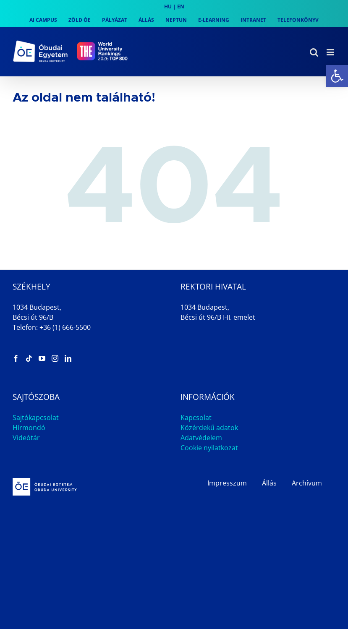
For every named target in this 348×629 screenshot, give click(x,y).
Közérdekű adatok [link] (209, 427)
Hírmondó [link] (29, 427)
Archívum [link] (307, 483)
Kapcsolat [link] (196, 417)
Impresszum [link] (227, 483)
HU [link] (168, 6)
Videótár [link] (26, 437)
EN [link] (180, 6)
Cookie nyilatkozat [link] (209, 447)
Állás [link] (269, 483)
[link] (337, 76)
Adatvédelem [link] (201, 437)
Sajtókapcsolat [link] (36, 417)
